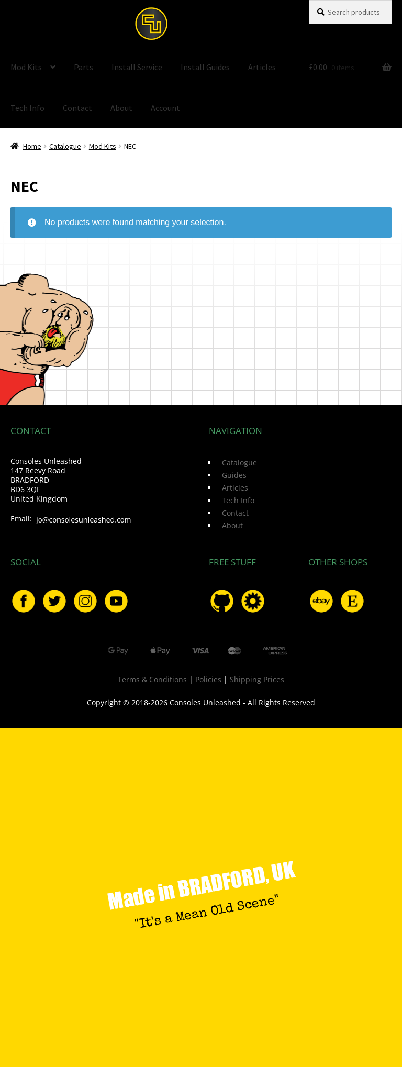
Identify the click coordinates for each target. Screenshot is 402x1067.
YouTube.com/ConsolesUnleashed (116, 601)
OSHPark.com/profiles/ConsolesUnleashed (253, 601)
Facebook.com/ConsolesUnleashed (23, 601)
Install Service (136, 67)
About (121, 108)
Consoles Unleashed (151, 23)
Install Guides (205, 67)
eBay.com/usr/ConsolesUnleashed (321, 601)
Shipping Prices (257, 679)
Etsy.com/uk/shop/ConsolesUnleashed (352, 601)
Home (32, 146)
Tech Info (27, 108)
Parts (83, 67)
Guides (234, 475)
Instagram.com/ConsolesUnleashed (85, 601)
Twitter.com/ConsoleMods (54, 601)
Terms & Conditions (152, 679)
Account (165, 108)
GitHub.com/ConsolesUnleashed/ (222, 601)
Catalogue (65, 146)
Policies (208, 679)
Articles (262, 67)
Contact (77, 108)
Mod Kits (26, 67)
